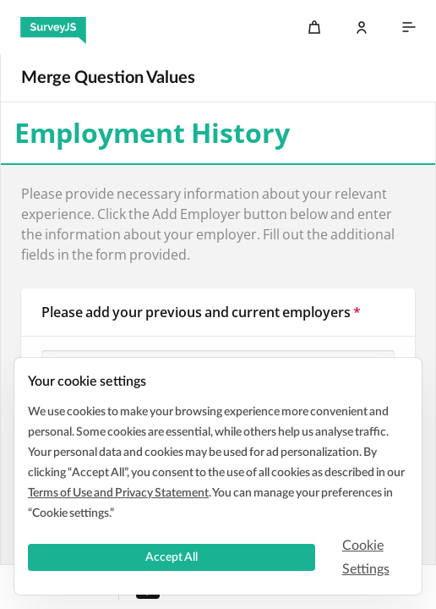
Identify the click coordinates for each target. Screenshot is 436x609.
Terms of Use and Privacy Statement (118, 493)
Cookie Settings (366, 557)
